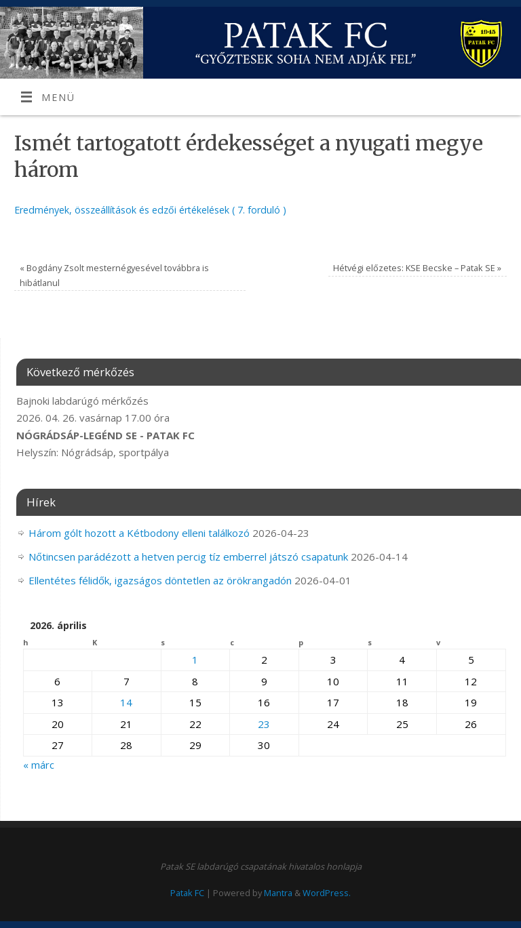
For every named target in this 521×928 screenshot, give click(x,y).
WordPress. (327, 893)
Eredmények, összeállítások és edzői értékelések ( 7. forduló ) (150, 209)
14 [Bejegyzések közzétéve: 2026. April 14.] (126, 702)
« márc (38, 764)
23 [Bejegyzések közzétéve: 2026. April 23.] (264, 724)
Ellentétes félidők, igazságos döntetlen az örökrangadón (160, 580)
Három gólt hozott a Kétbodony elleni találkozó (139, 533)
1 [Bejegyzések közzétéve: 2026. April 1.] (195, 659)
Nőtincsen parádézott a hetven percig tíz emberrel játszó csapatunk (188, 556)
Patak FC (187, 893)
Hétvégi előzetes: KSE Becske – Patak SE (417, 268)
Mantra (278, 893)
